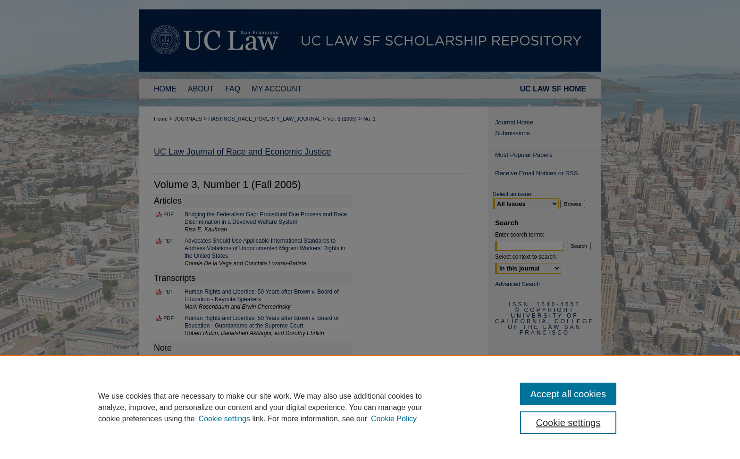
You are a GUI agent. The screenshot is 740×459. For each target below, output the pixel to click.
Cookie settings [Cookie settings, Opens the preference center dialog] (568, 423)
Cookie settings (224, 419)
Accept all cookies (568, 394)
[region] (370, 407)
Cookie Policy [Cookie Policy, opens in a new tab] (394, 419)
